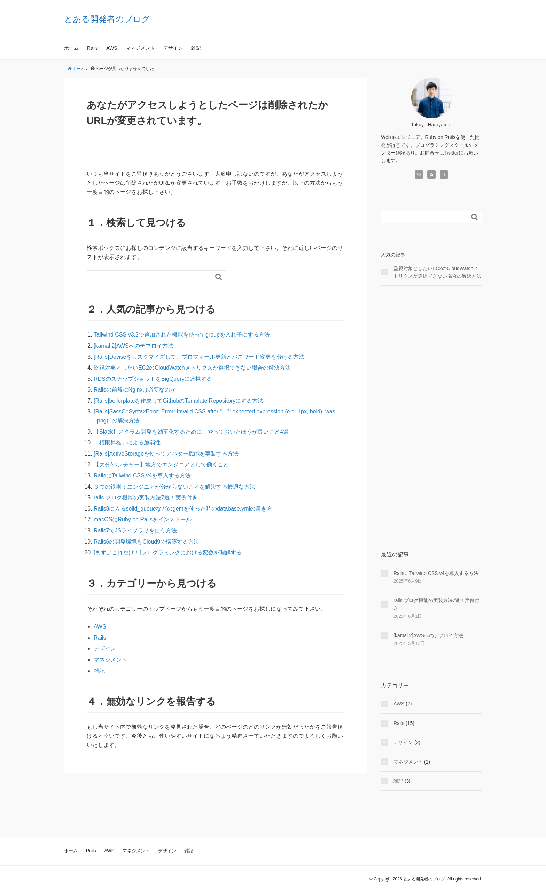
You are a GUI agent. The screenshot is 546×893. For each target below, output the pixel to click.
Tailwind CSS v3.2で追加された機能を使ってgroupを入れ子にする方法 (182, 335)
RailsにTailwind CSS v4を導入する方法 (142, 476)
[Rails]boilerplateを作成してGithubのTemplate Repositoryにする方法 (178, 401)
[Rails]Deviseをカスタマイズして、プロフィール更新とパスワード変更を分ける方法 (199, 357)
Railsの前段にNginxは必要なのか (135, 390)
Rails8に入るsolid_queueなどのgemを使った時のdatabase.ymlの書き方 (183, 509)
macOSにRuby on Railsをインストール (143, 519)
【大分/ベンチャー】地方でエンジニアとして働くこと (161, 464)
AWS (111, 48)
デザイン (173, 48)
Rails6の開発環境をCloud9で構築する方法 (146, 542)
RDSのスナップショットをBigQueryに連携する (153, 379)
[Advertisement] (431, 418)
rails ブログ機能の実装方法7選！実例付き (146, 497)
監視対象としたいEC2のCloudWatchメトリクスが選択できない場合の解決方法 (192, 368)
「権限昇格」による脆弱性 (127, 442)
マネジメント (140, 48)
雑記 (196, 48)
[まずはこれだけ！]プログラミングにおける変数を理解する (168, 552)
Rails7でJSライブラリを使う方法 (135, 531)
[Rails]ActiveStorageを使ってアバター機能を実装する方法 (166, 454)
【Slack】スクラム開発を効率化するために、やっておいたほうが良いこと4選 (191, 432)
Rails (92, 48)
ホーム (71, 48)
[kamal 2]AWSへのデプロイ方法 (133, 346)
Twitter (451, 153)
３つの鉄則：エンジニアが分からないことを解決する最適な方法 (174, 487)
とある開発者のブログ (107, 19)
